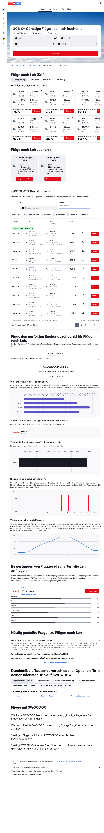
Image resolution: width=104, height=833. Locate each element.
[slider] (91, 208)
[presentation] (81, 29)
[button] (3, 3)
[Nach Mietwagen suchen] (3, 18)
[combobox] (52, 33)
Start (11, 65)
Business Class (47, 696)
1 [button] (77, 325)
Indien (24, 65)
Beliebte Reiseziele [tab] (20, 685)
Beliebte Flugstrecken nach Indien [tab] (58, 685)
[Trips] (3, 33)
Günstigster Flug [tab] (19, 80)
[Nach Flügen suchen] (3, 10)
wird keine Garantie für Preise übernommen (67, 761)
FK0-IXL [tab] (51, 353)
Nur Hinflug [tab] (61, 80)
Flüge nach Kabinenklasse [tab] (22, 680)
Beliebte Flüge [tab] (36, 685)
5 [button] (94, 325)
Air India (24, 588)
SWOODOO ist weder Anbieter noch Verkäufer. (56, 767)
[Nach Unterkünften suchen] (3, 14)
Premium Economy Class (80, 696)
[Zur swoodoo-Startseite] (14, 3)
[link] (24, 179)
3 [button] (85, 325)
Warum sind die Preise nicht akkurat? (56, 775)
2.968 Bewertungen (28, 594)
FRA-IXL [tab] (60, 353)
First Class (16, 696)
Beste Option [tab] (34, 80)
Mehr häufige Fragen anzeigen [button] (55, 662)
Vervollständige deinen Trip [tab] (64, 680)
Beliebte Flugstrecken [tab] (87, 680)
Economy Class (17, 699)
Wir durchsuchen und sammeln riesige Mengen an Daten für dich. (56, 771)
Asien (17, 65)
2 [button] (81, 325)
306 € (18, 29)
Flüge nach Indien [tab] (43, 680)
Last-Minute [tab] (47, 80)
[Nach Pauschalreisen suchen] (3, 23)
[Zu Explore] (3, 27)
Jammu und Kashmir (34, 65)
